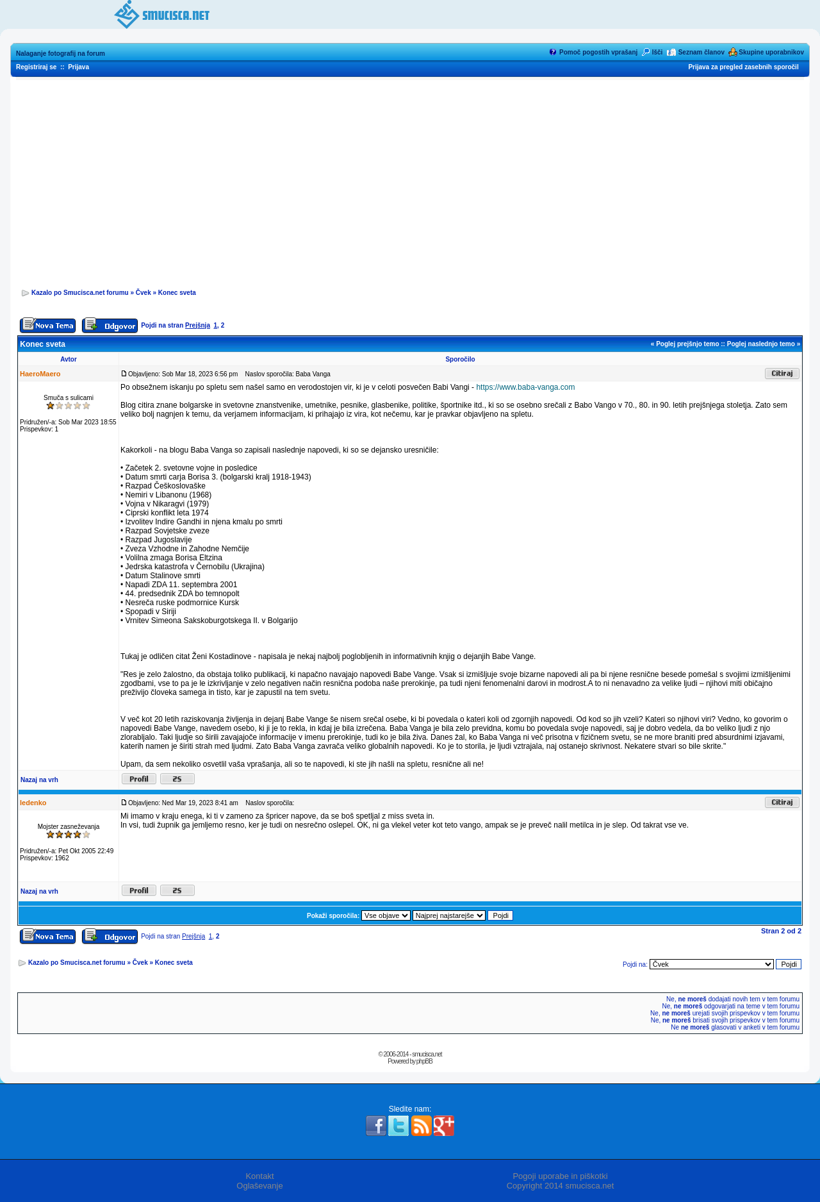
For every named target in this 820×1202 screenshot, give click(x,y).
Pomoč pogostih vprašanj (598, 52)
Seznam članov (701, 52)
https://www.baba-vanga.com (525, 387)
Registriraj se (36, 67)
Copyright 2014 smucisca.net (560, 1185)
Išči (657, 52)
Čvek (143, 292)
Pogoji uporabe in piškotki (559, 1176)
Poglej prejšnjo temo (687, 343)
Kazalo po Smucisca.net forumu (80, 292)
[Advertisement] (410, 180)
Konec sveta (177, 292)
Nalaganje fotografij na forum (60, 53)
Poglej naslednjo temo (761, 343)
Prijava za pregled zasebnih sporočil (743, 67)
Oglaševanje (259, 1185)
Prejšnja (197, 325)
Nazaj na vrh (39, 779)
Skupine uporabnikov (771, 52)
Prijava (78, 67)
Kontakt (259, 1176)
